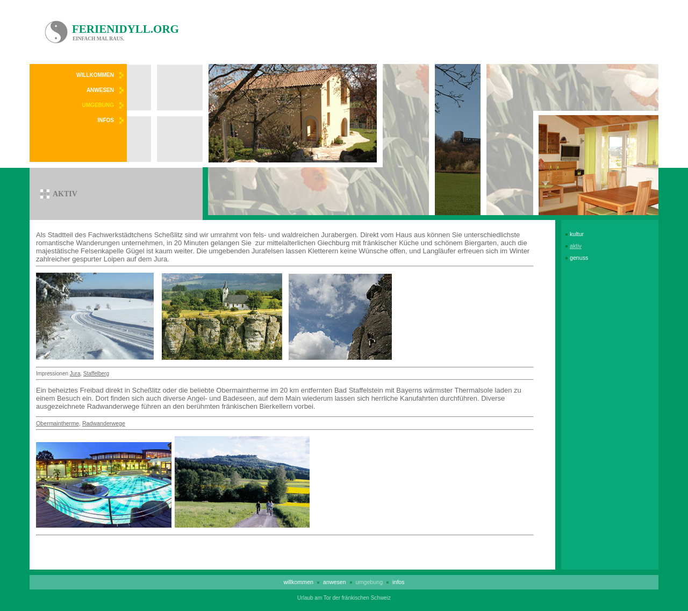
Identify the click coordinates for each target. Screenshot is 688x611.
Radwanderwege (103, 423)
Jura (75, 373)
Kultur (577, 234)
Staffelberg (96, 373)
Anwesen (100, 90)
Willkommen (95, 75)
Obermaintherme (57, 423)
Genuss (579, 257)
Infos (105, 120)
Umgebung (98, 105)
